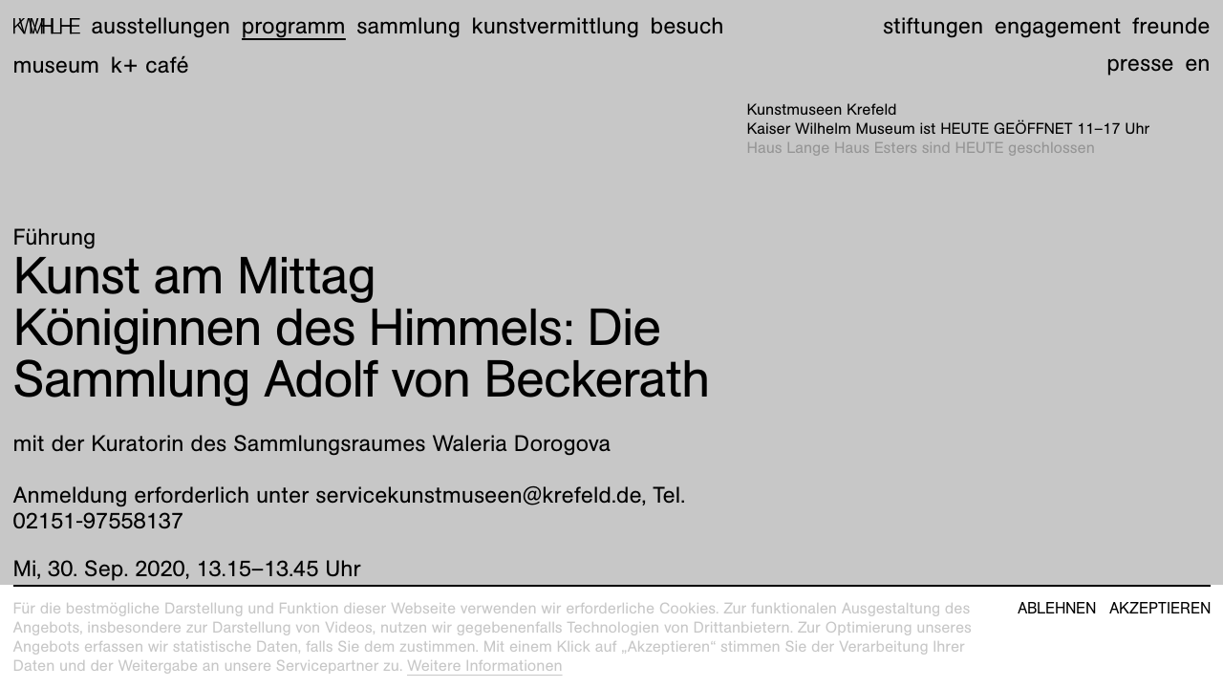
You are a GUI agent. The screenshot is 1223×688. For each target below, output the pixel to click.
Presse (1139, 63)
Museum (56, 65)
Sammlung (408, 25)
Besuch (687, 25)
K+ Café (150, 65)
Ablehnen (1057, 608)
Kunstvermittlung (555, 25)
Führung (55, 237)
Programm (294, 25)
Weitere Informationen (485, 666)
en (1197, 63)
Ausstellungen (160, 25)
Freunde (1171, 25)
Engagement (1058, 25)
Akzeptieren (1160, 608)
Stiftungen (933, 25)
